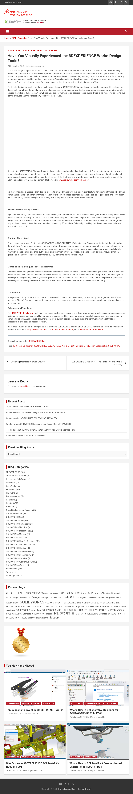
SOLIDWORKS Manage (16, 534)
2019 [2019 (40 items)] (90, 593)
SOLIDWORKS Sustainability (18, 555)
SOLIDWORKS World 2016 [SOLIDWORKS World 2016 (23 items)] (38, 618)
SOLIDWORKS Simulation (17, 551)
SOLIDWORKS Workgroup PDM (20, 562)
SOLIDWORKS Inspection (17, 531)
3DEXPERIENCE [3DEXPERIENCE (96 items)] (15, 593)
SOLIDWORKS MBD (14, 537)
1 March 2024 (12, 714)
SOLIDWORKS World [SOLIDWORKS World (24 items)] (116, 614)
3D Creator (17, 346)
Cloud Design (89, 346)
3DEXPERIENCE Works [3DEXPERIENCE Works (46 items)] (37, 593)
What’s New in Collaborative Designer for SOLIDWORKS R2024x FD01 (37, 412)
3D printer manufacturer (62, 329)
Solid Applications (14, 513)
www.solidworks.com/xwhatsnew (74, 180)
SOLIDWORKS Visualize (16, 558)
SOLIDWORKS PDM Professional (20, 541)
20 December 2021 (16, 66)
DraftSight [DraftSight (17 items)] (44, 598)
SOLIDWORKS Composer (17, 524)
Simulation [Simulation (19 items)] (92, 598)
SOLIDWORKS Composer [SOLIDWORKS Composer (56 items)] (71, 606)
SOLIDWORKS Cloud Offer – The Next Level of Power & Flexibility (97, 363)
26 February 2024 (77, 717)
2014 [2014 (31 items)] (68, 593)
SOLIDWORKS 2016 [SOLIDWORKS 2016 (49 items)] (92, 602)
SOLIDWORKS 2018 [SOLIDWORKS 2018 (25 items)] (14, 607)
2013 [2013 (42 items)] (61, 593)
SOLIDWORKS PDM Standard (19, 544)
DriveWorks (11, 486)
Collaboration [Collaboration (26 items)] (24, 598)
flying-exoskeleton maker (37, 329)
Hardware (10, 493)
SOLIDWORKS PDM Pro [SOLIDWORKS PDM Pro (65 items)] (74, 610)
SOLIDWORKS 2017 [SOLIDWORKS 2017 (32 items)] (111, 603)
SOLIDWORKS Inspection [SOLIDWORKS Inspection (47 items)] (28, 610)
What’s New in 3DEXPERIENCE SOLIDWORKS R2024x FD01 (32, 418)
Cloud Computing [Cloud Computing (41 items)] (114, 593)
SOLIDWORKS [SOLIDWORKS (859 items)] (32, 602)
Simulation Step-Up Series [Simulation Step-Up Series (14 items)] (106, 598)
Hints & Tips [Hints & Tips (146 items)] (70, 597)
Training (9, 572)
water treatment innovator (91, 329)
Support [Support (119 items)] (54, 617)
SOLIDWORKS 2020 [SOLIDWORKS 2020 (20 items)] (50, 607)
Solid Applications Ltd (35, 66)
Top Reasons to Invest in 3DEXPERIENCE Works (28, 406)
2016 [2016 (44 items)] (79, 593)
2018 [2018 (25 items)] (85, 593)
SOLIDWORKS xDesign (16, 565)
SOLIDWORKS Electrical (16, 527)
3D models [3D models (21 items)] (54, 593)
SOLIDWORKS (51, 51)
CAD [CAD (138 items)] (102, 593)
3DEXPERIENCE (15, 51)
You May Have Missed (20, 665)
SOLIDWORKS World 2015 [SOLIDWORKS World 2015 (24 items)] (16, 618)
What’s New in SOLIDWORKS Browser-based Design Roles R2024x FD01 (38, 424)
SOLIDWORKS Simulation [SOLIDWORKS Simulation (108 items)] (69, 613)
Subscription (12, 568)
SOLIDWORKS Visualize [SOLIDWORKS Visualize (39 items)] (96, 614)
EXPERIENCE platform (23, 313)
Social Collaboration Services (19, 510)
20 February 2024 (13, 770)
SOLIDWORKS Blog (37, 341)
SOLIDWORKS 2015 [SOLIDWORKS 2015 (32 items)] (72, 603)
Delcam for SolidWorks (16, 479)
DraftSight (10, 482)
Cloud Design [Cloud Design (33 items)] (12, 597)
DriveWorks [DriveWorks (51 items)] (55, 597)
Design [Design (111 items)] (35, 597)
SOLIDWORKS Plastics (16, 548)
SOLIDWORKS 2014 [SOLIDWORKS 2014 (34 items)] (54, 603)
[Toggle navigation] (7, 31)
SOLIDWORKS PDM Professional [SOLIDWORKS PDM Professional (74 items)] (106, 610)
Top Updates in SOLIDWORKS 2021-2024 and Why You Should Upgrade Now (40, 430)
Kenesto (10, 500)
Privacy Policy (84, 789)
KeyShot (10, 503)
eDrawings (11, 489)
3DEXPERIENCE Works (33, 51)
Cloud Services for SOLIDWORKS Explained (25, 435)
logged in (24, 386)
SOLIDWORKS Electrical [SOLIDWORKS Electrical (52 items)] (97, 606)
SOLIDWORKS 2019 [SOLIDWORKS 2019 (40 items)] (32, 606)
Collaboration (101, 346)
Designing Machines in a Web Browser (28, 362)
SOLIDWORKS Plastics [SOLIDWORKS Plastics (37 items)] (42, 614)
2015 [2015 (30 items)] (73, 593)
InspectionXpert (13, 496)
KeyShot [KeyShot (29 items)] (83, 597)
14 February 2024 (77, 770)
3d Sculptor (28, 346)
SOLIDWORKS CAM (15, 520)
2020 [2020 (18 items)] (96, 593)
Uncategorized (12, 575)
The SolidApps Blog (66, 789)
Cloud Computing (75, 346)
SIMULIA (10, 506)
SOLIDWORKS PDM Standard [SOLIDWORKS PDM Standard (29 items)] (18, 614)
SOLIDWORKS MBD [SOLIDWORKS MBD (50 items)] (51, 610)
